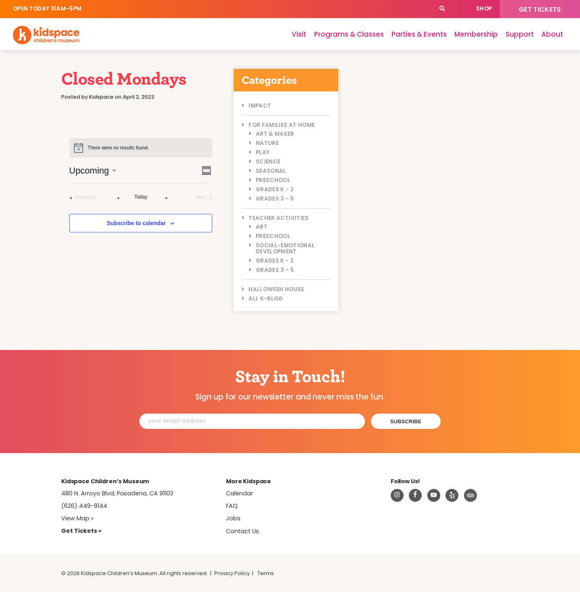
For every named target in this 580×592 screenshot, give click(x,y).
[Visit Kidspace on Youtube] (433, 495)
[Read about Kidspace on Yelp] (451, 495)
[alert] (141, 147)
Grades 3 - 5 (275, 199)
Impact (260, 106)
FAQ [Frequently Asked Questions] (232, 506)
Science (268, 162)
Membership (476, 34)
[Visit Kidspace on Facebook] (415, 495)
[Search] (442, 9)
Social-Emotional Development (285, 248)
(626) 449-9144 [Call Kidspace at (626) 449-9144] (84, 506)
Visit (299, 34)
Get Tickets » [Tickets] (81, 531)
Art (261, 227)
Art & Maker (275, 134)
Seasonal (271, 171)
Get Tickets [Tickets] (540, 9)
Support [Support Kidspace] (519, 34)
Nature (267, 143)
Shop (484, 8)
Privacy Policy (232, 573)
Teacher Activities (279, 218)
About (552, 34)
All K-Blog (266, 299)
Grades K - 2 (275, 189)
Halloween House (276, 289)
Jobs (233, 518)
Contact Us (242, 531)
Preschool (273, 180)
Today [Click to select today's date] (140, 197)
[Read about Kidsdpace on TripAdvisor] (470, 495)
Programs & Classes (349, 34)
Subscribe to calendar (136, 223)
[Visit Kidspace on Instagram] (397, 495)
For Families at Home (282, 125)
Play (262, 152)
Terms (265, 573)
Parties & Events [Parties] (419, 34)
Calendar (459, 9)
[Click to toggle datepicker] (92, 170)
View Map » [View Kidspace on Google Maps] (77, 518)
